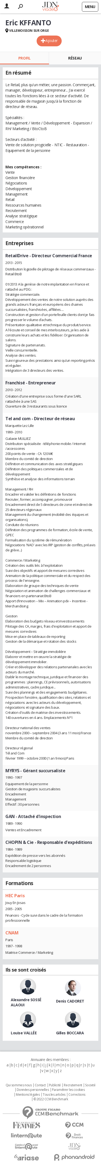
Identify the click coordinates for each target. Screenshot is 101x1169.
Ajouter (52, 40)
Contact (40, 1085)
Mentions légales (28, 1095)
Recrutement (73, 1085)
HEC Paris (15, 896)
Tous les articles (54, 1095)
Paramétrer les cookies (68, 1090)
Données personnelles (33, 1090)
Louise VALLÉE (24, 1032)
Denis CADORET (70, 1001)
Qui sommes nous (19, 1085)
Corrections (76, 1095)
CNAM (11, 933)
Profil (24, 58)
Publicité (55, 1085)
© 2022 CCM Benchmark (50, 1099)
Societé (90, 1085)
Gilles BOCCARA (70, 1032)
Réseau (75, 58)
